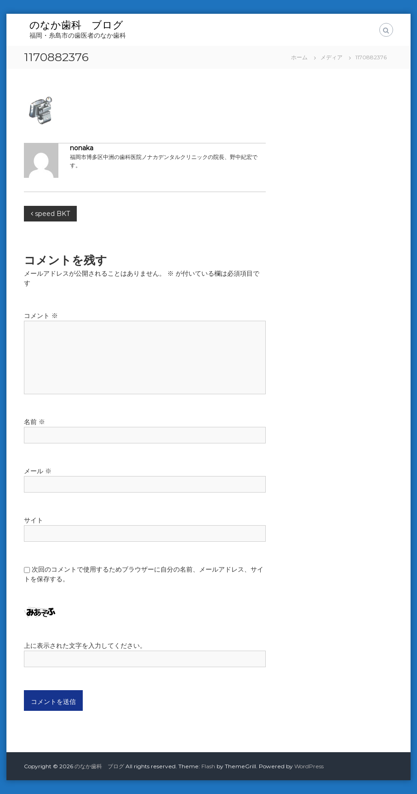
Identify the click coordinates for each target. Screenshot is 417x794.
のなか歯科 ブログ (76, 25)
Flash (208, 766)
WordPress (309, 766)
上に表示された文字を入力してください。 (85, 645)
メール (37, 471)
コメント (41, 316)
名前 (34, 422)
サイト (33, 520)
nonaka (81, 148)
